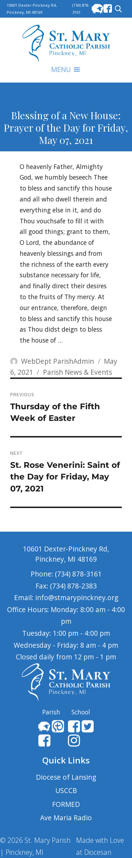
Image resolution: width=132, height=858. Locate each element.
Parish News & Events (77, 372)
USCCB (66, 790)
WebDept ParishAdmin (57, 361)
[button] (61, 69)
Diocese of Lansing (66, 777)
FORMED (66, 804)
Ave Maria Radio (66, 817)
